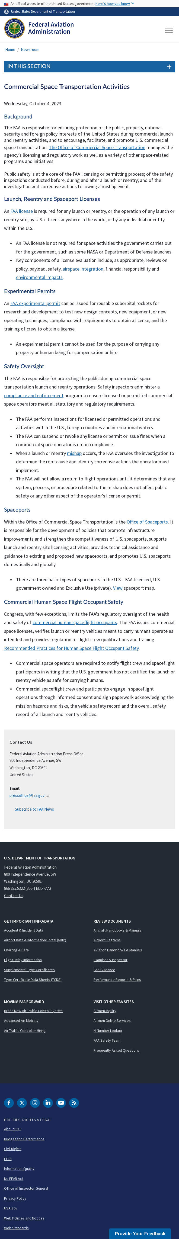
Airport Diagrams (107, 940)
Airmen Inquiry (105, 1010)
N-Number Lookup (108, 1030)
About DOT (12, 1128)
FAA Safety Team (107, 1040)
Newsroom (30, 49)
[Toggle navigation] (169, 30)
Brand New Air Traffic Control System (33, 1010)
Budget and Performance (24, 1139)
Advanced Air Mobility (21, 1020)
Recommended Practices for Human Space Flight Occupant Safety (71, 648)
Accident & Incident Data (23, 930)
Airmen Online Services (112, 1020)
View (118, 588)
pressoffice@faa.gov (29, 795)
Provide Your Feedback (140, 1233)
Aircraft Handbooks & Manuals (117, 930)
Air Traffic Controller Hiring (25, 1030)
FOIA (8, 1158)
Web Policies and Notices (24, 1218)
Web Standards (16, 1227)
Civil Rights (12, 1148)
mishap (74, 453)
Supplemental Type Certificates (29, 969)
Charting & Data (16, 950)
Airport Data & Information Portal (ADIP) (35, 940)
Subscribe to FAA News (34, 809)
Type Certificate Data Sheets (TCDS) (33, 979)
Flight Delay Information (23, 959)
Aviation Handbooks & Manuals (118, 950)
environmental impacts (39, 277)
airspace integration (83, 269)
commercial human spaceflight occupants (75, 622)
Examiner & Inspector (110, 959)
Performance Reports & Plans (117, 979)
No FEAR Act (13, 1178)
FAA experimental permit (35, 303)
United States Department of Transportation (43, 11)
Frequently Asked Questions (116, 1050)
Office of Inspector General (26, 1188)
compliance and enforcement (33, 395)
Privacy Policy (15, 1198)
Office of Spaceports (147, 522)
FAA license (21, 211)
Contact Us (13, 895)
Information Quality (19, 1168)
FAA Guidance (104, 969)
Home (10, 49)
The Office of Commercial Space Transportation (97, 147)
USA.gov (10, 1208)
